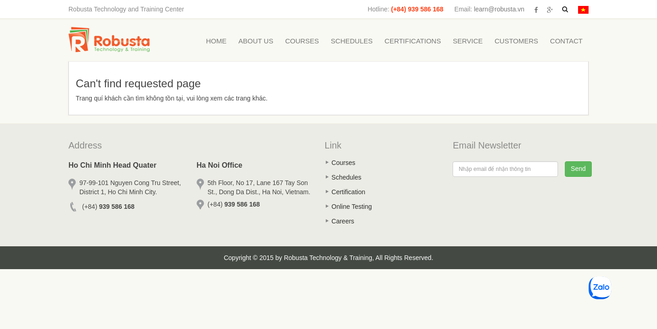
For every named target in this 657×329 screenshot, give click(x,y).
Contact (566, 41)
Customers (516, 41)
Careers (343, 221)
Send (578, 168)
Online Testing (352, 206)
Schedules (352, 41)
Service (468, 41)
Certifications (413, 41)
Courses (302, 41)
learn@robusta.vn (499, 9)
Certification (348, 192)
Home (216, 41)
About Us (256, 41)
